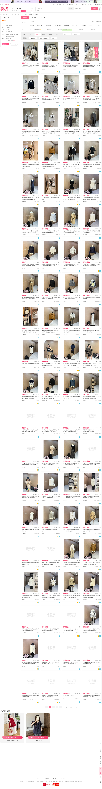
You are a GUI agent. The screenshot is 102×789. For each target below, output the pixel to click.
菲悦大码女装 (38, 740)
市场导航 (11, 14)
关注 (24, 10)
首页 (54, 4)
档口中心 (71, 4)
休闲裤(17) (66, 25)
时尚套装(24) (49, 25)
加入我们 (55, 778)
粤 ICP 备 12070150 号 (42, 781)
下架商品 (33, 17)
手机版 (78, 4)
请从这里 (4, 4)
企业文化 (47, 778)
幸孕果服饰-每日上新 (12, 740)
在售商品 (25, 17)
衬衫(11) (91, 25)
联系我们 (63, 778)
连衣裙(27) (39, 25)
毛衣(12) (84, 25)
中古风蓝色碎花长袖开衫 (68, 695)
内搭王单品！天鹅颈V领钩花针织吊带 (30, 363)
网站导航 (90, 4)
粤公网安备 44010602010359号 (56, 781)
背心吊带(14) (75, 25)
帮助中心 (84, 4)
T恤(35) (32, 25)
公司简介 (38, 778)
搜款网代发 (8, 38)
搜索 (94, 9)
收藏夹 (65, 4)
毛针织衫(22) (58, 25)
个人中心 (59, 4)
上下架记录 (42, 17)
